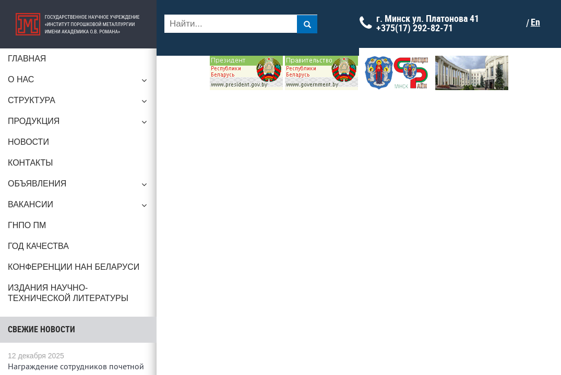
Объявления (78, 186)
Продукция (78, 124)
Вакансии (78, 207)
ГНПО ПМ (27, 225)
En (535, 22)
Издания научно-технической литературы (68, 293)
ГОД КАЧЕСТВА (38, 246)
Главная (27, 58)
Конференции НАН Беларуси (73, 266)
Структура (78, 103)
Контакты (30, 162)
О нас (78, 82)
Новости (28, 142)
